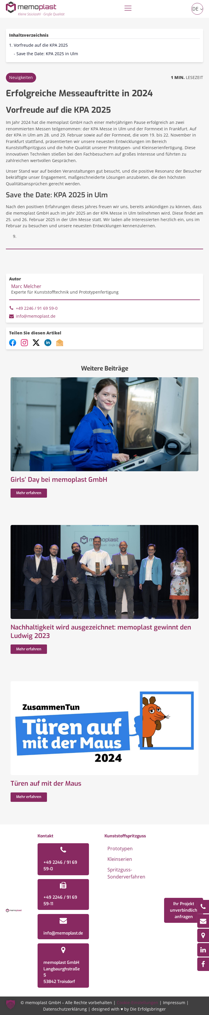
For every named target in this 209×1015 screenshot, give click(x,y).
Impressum (174, 1002)
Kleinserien (119, 859)
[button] (10, 1004)
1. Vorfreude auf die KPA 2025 (38, 45)
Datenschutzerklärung (65, 1009)
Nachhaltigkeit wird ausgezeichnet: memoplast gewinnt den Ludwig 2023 (101, 631)
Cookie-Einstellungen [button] (137, 1002)
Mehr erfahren (28, 492)
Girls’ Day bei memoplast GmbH (59, 480)
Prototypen (120, 848)
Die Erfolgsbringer (148, 1009)
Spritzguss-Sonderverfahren (126, 873)
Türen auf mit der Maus (46, 784)
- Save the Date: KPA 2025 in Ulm (46, 53)
